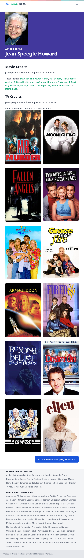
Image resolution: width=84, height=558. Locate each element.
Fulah (31, 507)
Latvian (30, 519)
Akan (29, 496)
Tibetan (70, 538)
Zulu (23, 546)
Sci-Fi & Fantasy (36, 483)
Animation (47, 475)
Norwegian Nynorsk (60, 527)
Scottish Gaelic (29, 534)
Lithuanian (40, 519)
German (57, 507)
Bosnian (46, 500)
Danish (38, 503)
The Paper (41, 85)
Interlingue (71, 511)
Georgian (48, 507)
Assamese (71, 496)
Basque (30, 500)
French (25, 507)
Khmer (59, 515)
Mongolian (52, 523)
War (17, 486)
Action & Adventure (22, 475)
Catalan (64, 500)
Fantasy (37, 479)
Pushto (52, 531)
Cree (16, 503)
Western (38, 486)
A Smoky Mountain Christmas (52, 82)
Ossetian (10, 531)
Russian (9, 534)
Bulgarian (55, 500)
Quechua (61, 531)
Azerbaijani (11, 500)
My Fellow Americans (59, 85)
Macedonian (67, 519)
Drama (23, 479)
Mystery (72, 479)
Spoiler (72, 78)
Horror (53, 479)
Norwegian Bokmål (41, 527)
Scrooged (31, 82)
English (52, 503)
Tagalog (44, 538)
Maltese (27, 523)
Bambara (22, 500)
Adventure (37, 475)
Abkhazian (11, 496)
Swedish (35, 538)
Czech (31, 503)
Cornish (9, 503)
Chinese (72, 500)
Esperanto (61, 503)
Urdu (34, 542)
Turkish (17, 542)
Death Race (11, 88)
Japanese (31, 515)
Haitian (9, 511)
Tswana (9, 542)
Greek (64, 507)
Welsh (52, 542)
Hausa (17, 511)
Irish (17, 515)
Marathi (42, 523)
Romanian (70, 531)
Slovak (71, 534)
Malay (9, 523)
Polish (34, 531)
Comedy (57, 475)
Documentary (12, 479)
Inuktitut (10, 515)
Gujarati (71, 507)
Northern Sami (13, 527)
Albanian (36, 496)
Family (30, 479)
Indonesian (60, 511)
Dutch (45, 503)
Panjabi (18, 531)
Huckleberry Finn (58, 78)
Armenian (61, 496)
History (45, 479)
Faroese (10, 507)
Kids (59, 479)
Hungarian (39, 511)
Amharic (45, 496)
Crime (64, 475)
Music (64, 479)
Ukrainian (26, 542)
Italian (23, 515)
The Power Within (39, 78)
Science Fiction (51, 483)
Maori (34, 523)
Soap (61, 483)
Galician (39, 507)
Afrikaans (21, 496)
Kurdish (17, 519)
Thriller (72, 483)
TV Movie (10, 486)
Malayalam (18, 523)
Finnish (17, 507)
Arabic (53, 496)
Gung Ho (20, 82)
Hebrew (24, 511)
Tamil (51, 538)
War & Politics (26, 486)
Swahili (27, 538)
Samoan (18, 534)
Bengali (38, 500)
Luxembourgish (53, 519)
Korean (9, 519)
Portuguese (42, 531)
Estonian (71, 503)
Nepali (60, 523)
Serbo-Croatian (52, 534)
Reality (15, 483)
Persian (26, 531)
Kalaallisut (41, 515)
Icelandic (49, 511)
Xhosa (9, 546)
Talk (66, 483)
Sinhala (63, 534)
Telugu (58, 538)
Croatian (23, 503)
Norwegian (26, 527)
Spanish (19, 538)
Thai (64, 538)
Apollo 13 (10, 82)
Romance (23, 483)
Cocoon (31, 85)
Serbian (40, 534)
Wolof (73, 542)
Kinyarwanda (69, 515)
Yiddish (16, 546)
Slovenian (10, 538)
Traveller (24, 78)
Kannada (51, 515)
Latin (24, 519)
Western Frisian (63, 542)
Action (9, 475)
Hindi (31, 511)
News (8, 483)
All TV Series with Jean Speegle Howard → (57, 459)
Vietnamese (42, 542)
